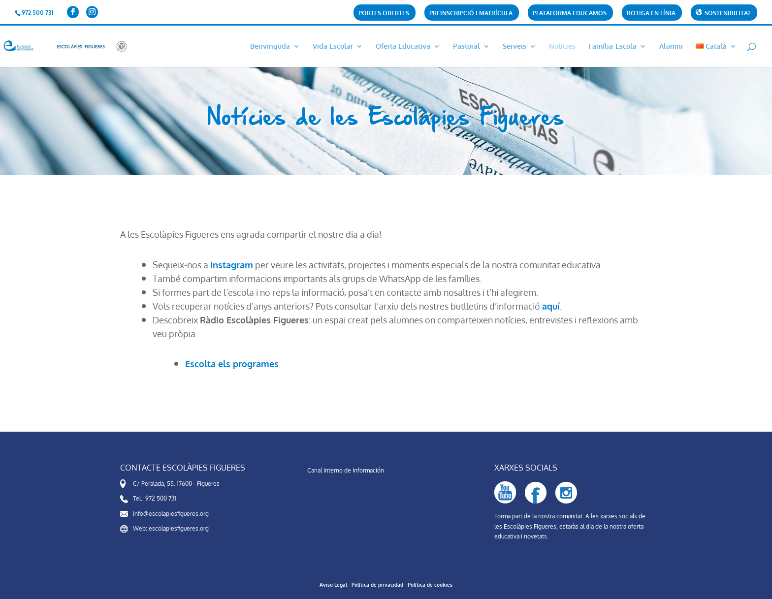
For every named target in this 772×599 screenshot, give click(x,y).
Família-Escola (612, 46)
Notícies (562, 46)
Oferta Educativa (403, 46)
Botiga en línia (651, 13)
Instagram (231, 264)
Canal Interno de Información (345, 470)
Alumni (671, 46)
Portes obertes (383, 13)
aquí (551, 306)
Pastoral (466, 46)
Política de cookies (430, 585)
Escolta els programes (232, 363)
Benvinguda (270, 46)
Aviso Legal (333, 585)
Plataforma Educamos (570, 13)
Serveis (514, 46)
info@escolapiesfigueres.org (171, 513)
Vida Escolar (333, 46)
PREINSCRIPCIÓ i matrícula (471, 13)
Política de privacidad (377, 585)
